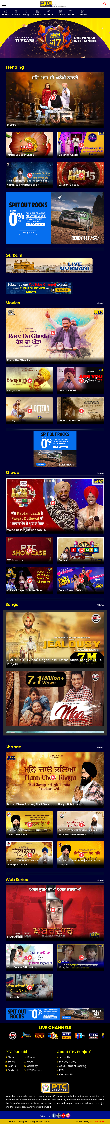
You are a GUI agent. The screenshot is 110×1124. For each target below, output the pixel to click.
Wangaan (64, 967)
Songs (26, 14)
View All (100, 303)
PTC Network (97, 1121)
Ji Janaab (13, 997)
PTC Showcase (15, 560)
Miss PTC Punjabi (68, 155)
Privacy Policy (67, 1061)
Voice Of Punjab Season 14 (26, 530)
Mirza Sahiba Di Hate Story (22, 967)
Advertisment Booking (72, 1066)
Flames (63, 560)
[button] (8, 38)
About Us (64, 1057)
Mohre (11, 125)
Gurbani (48, 14)
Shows (16, 14)
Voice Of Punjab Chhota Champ (25, 590)
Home (5, 14)
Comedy (82, 14)
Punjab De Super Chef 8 (20, 155)
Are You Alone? (67, 390)
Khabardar (15, 937)
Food (71, 14)
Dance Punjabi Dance (71, 590)
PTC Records (34, 1070)
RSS (61, 1070)
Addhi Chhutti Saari (70, 420)
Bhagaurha (13, 390)
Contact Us (66, 1074)
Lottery (11, 420)
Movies (61, 14)
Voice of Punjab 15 (69, 185)
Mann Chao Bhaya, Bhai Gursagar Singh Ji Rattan (43, 804)
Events (37, 14)
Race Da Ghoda (18, 360)
